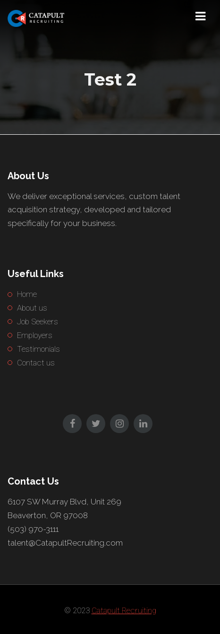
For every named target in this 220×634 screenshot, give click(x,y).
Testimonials (38, 349)
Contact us (36, 362)
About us (32, 308)
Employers (34, 335)
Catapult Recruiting (124, 610)
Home (27, 294)
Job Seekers (37, 321)
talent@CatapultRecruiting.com (65, 542)
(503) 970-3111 (33, 529)
